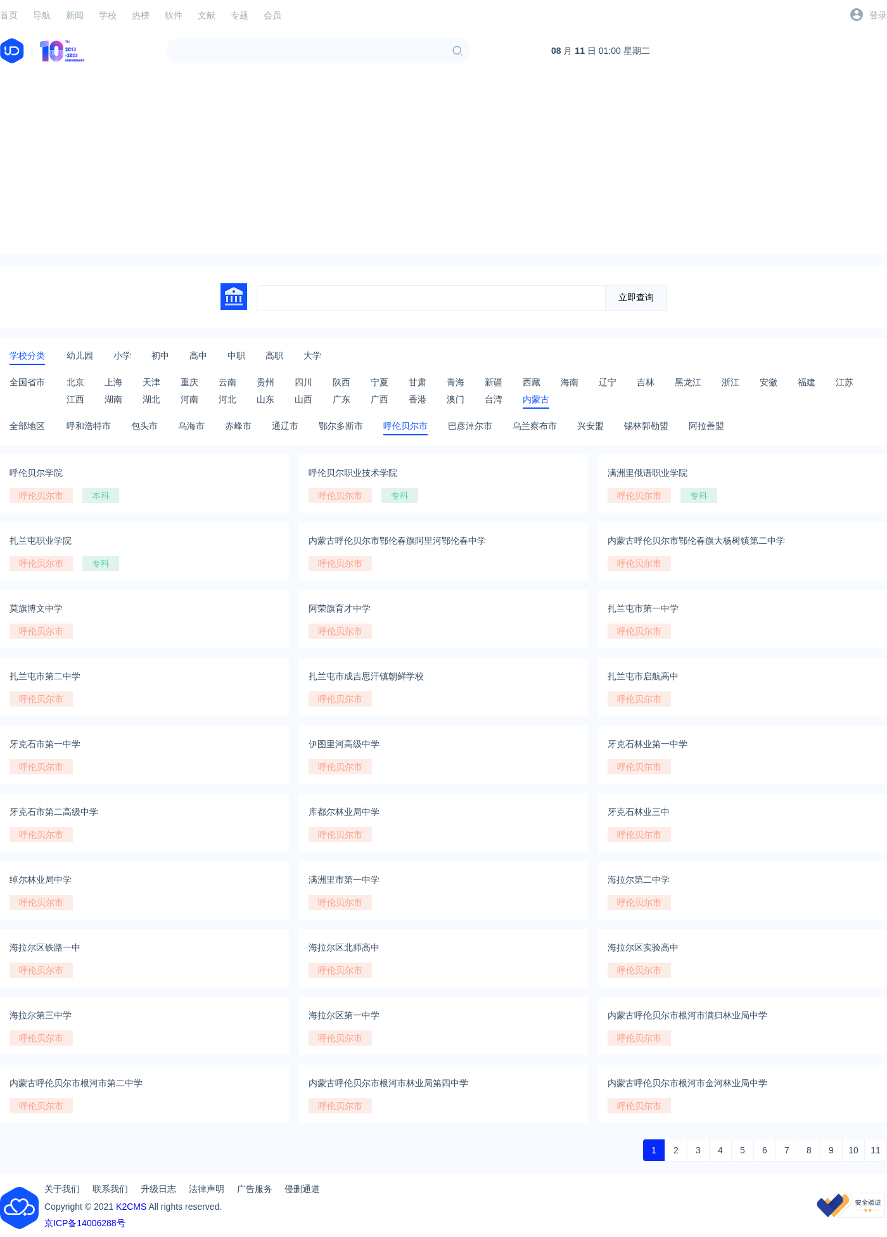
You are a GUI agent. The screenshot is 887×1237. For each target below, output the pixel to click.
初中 (160, 355)
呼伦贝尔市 (405, 426)
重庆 (189, 382)
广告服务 (254, 1189)
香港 (417, 399)
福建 (806, 382)
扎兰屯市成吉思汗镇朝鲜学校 (366, 676)
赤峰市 (238, 426)
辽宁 (607, 382)
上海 (113, 382)
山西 (303, 399)
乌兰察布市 (535, 426)
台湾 (493, 399)
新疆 (493, 382)
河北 (227, 399)
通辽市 (285, 426)
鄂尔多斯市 (341, 426)
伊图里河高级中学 (344, 744)
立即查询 (636, 297)
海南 (569, 382)
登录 (878, 15)
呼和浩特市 (89, 426)
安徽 (768, 382)
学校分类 (27, 355)
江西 (75, 399)
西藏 (531, 382)
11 (876, 1150)
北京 (75, 382)
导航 (42, 15)
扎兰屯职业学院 (41, 540)
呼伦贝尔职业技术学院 (353, 473)
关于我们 (62, 1189)
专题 (239, 15)
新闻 (75, 15)
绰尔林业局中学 (41, 880)
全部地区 (27, 426)
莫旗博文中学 (36, 608)
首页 (9, 15)
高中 (198, 355)
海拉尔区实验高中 (643, 947)
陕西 (341, 382)
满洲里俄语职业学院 (647, 473)
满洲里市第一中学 (344, 880)
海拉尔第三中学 (41, 1015)
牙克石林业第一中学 (647, 744)
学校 (108, 15)
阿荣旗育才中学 (340, 608)
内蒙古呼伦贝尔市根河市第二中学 (76, 1083)
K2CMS (131, 1207)
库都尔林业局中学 (344, 812)
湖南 (113, 399)
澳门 (455, 399)
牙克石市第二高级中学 (54, 812)
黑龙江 (688, 382)
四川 (303, 382)
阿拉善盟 (706, 426)
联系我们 (110, 1189)
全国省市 (27, 382)
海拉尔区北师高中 (344, 947)
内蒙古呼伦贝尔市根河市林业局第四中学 (388, 1083)
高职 (274, 355)
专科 (400, 495)
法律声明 (206, 1189)
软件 (173, 15)
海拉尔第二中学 (639, 880)
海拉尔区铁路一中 (45, 947)
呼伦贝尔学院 (36, 473)
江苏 (844, 382)
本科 (101, 495)
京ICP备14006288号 (84, 1223)
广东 (341, 399)
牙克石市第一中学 (45, 744)
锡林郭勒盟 (646, 426)
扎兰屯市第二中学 (45, 676)
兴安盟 (590, 426)
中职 (236, 355)
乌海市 (191, 426)
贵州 (265, 382)
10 (853, 1150)
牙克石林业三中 (639, 812)
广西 (379, 399)
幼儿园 (80, 355)
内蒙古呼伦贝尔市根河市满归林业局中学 (687, 1015)
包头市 (144, 426)
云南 (227, 382)
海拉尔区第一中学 (344, 1015)
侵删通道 (302, 1189)
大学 (312, 355)
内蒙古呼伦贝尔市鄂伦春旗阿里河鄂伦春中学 (397, 540)
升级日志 (158, 1189)
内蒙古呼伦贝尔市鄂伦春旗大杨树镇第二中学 (696, 540)
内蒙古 (536, 399)
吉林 (645, 382)
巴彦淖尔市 (470, 426)
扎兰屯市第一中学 (643, 608)
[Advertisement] (443, 166)
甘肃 (417, 382)
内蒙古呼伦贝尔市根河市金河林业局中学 (687, 1083)
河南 (189, 399)
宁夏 (379, 382)
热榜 (141, 15)
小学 (122, 355)
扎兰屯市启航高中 (643, 676)
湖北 (151, 399)
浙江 (730, 382)
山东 (265, 399)
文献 (206, 15)
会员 (272, 15)
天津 (151, 382)
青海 (455, 382)
